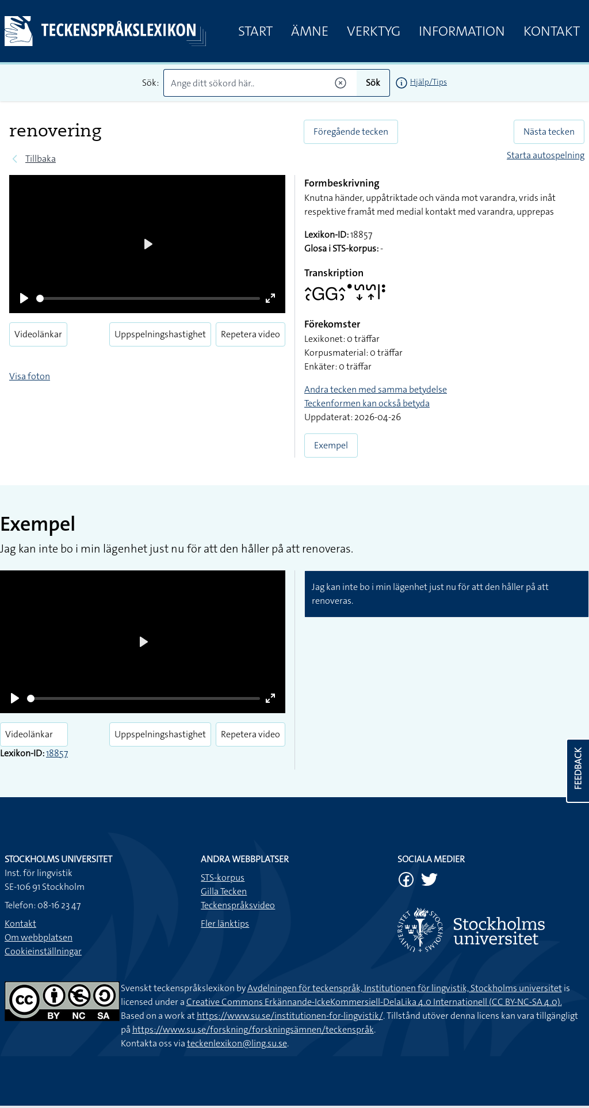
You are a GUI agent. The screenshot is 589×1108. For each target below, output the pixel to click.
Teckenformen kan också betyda (367, 403)
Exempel (331, 445)
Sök (373, 83)
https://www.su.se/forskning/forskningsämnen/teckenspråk (253, 1029)
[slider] (148, 298)
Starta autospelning (545, 155)
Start (255, 31)
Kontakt (551, 31)
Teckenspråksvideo (238, 905)
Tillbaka (40, 159)
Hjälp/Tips (428, 82)
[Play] (24, 298)
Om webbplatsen (38, 937)
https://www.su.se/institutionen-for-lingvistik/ (290, 1016)
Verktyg (373, 31)
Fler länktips (225, 923)
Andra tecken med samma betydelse (375, 389)
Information (462, 31)
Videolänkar (38, 334)
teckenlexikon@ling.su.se (237, 1043)
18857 (57, 753)
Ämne (309, 31)
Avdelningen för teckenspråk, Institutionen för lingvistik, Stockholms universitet (404, 988)
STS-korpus (222, 877)
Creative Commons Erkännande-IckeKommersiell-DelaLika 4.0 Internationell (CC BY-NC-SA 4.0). (374, 1002)
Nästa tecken (549, 131)
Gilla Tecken (224, 891)
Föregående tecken (350, 131)
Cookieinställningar (43, 951)
